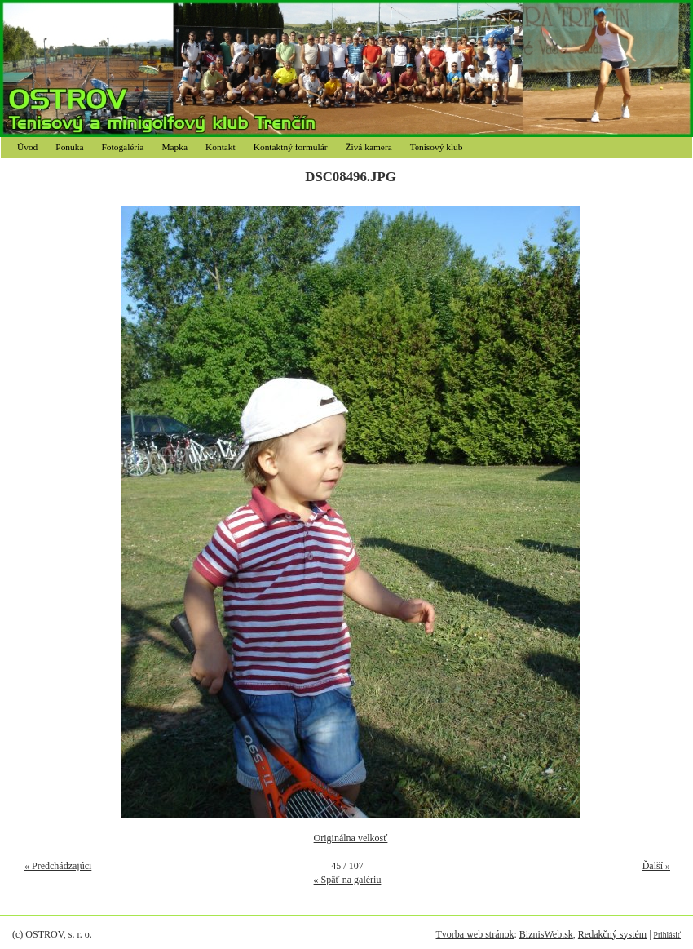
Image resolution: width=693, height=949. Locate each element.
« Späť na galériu (348, 879)
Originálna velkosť (351, 838)
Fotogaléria (123, 147)
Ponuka (69, 147)
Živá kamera (369, 147)
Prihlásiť (667, 934)
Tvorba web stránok (474, 934)
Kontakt (220, 147)
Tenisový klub (436, 147)
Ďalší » (656, 865)
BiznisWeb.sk (546, 934)
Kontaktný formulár (291, 147)
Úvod (27, 147)
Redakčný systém (612, 934)
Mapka (174, 147)
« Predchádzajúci (57, 865)
